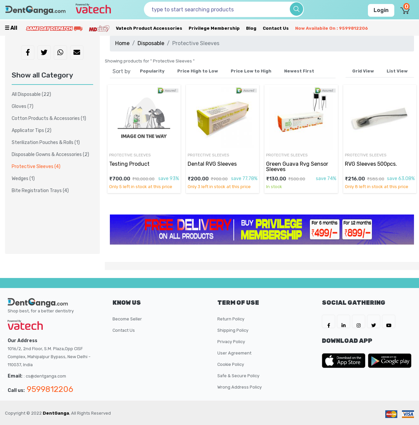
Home (122, 43)
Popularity (152, 71)
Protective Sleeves (130, 155)
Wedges (23, 178)
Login (381, 10)
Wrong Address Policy (239, 387)
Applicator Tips (31, 130)
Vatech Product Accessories (149, 28)
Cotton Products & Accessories (49, 118)
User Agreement (234, 353)
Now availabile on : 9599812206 (331, 28)
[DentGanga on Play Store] (389, 360)
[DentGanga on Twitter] (373, 321)
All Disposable (31, 94)
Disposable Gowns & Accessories (50, 154)
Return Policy (230, 318)
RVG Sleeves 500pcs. (371, 164)
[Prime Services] (54, 28)
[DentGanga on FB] (328, 321)
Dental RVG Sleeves (212, 164)
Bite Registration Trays (40, 190)
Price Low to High (251, 71)
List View (397, 71)
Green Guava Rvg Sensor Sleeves (297, 166)
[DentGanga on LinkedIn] (343, 321)
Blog (251, 28)
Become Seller (127, 318)
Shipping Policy (232, 330)
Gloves (22, 106)
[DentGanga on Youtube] (388, 321)
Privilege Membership (214, 28)
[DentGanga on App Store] (345, 360)
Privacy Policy (231, 341)
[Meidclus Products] (99, 28)
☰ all (11, 28)
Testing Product (129, 164)
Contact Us (276, 28)
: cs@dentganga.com (45, 376)
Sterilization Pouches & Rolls (46, 142)
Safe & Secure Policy (238, 375)
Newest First (299, 71)
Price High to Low (197, 71)
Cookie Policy (230, 364)
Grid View (363, 71)
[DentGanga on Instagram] (358, 321)
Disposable (151, 43)
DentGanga (56, 413)
